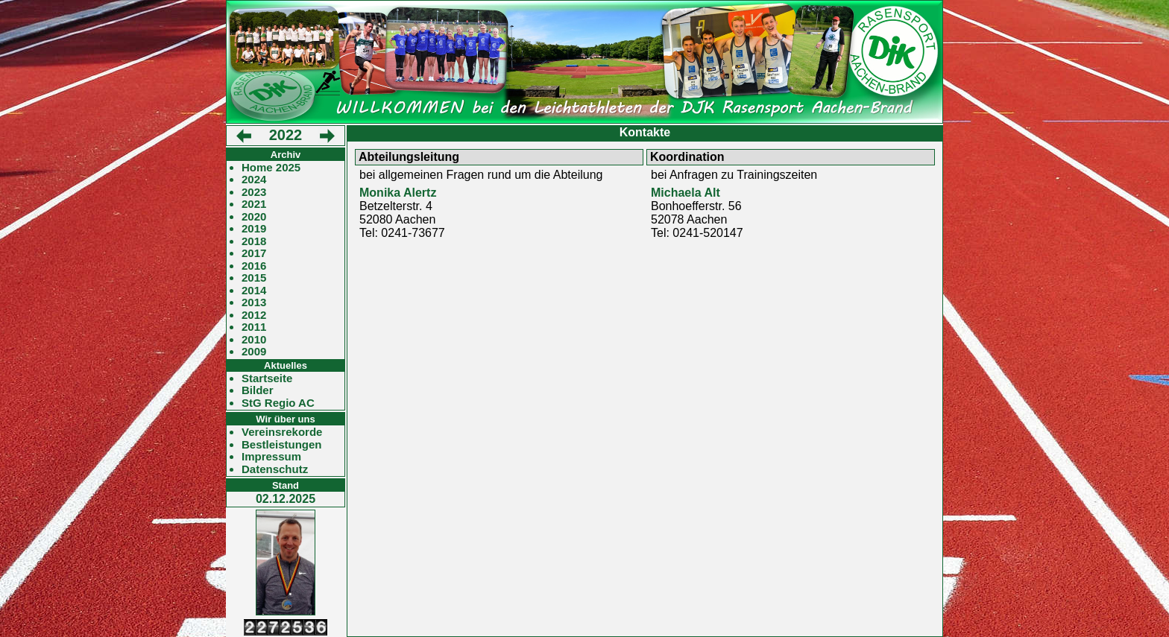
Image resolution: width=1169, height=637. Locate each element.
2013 (254, 302)
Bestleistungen (282, 445)
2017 (254, 253)
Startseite (267, 378)
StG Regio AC (278, 403)
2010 (254, 340)
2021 (254, 204)
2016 (254, 266)
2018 (254, 241)
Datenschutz (275, 469)
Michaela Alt (685, 192)
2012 (254, 315)
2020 (254, 217)
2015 (254, 278)
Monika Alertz (397, 192)
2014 (254, 291)
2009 (254, 352)
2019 (254, 229)
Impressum (271, 457)
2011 (254, 327)
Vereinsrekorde (282, 432)
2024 (254, 180)
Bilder (258, 390)
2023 (254, 192)
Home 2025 (271, 168)
